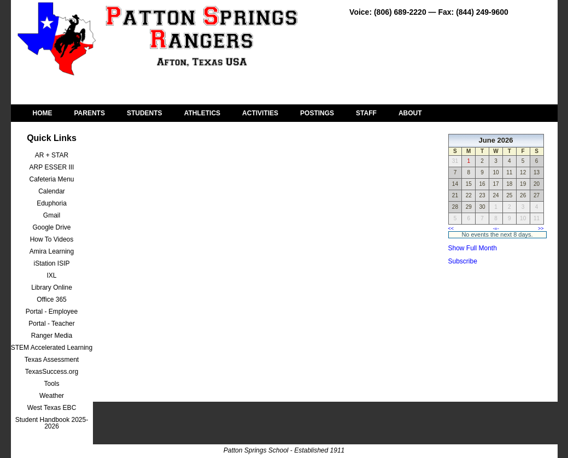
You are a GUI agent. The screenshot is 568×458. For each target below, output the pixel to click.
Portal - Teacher (51, 323)
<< (451, 228)
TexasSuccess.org (51, 371)
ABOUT (410, 113)
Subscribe (462, 261)
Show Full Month (472, 248)
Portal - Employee (52, 311)
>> (541, 228)
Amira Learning (52, 251)
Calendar (51, 191)
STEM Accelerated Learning (51, 347)
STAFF (366, 113)
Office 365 (51, 299)
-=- (496, 228)
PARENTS (89, 113)
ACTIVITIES (260, 113)
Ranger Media (51, 335)
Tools (51, 383)
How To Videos (52, 239)
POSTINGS (317, 113)
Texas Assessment (52, 359)
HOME (42, 113)
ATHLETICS (202, 113)
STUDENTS (144, 113)
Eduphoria (52, 203)
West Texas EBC (52, 408)
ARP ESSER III (52, 167)
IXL (51, 275)
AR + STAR (51, 155)
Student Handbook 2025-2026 (51, 423)
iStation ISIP (51, 263)
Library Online (51, 287)
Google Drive (51, 227)
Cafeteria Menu (51, 179)
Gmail (51, 215)
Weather (51, 396)
